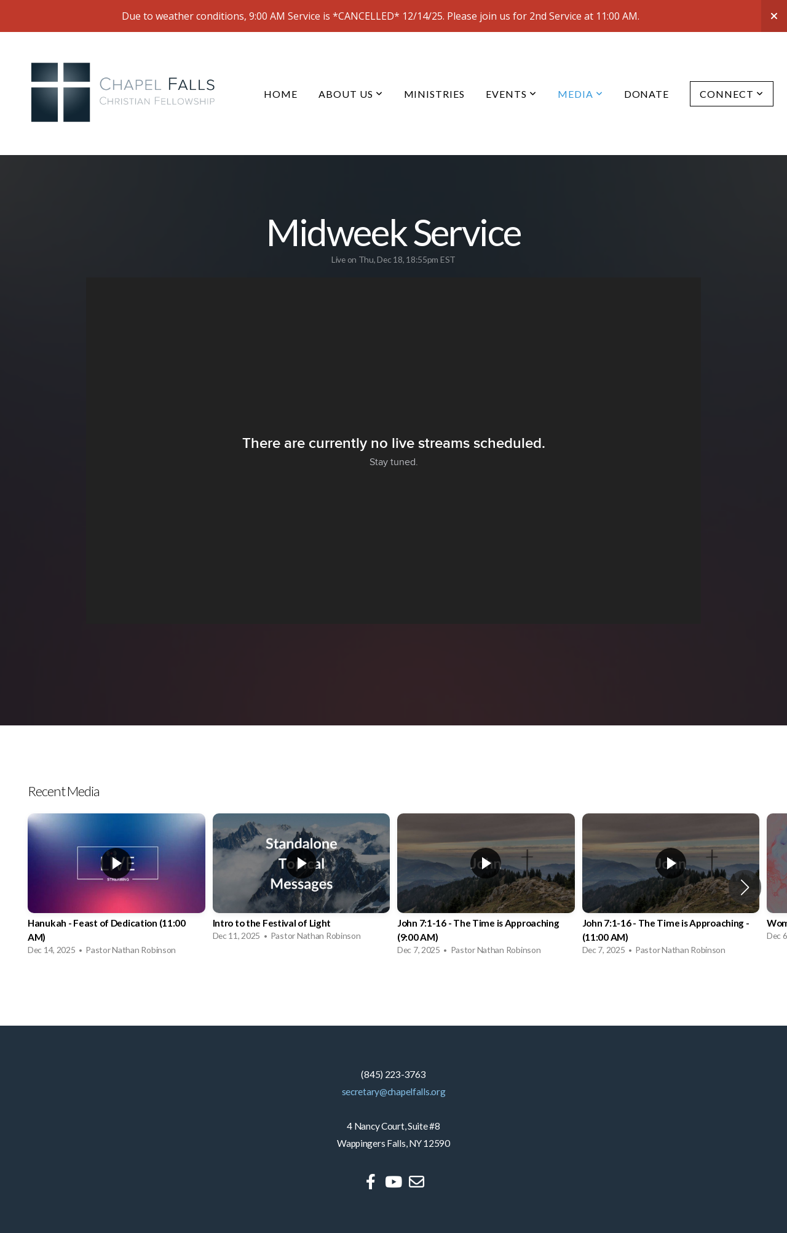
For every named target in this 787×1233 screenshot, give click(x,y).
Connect (732, 94)
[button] (745, 887)
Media (580, 94)
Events (511, 94)
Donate (647, 94)
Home (281, 94)
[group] (116, 887)
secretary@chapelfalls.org (394, 1091)
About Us (350, 94)
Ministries (434, 94)
